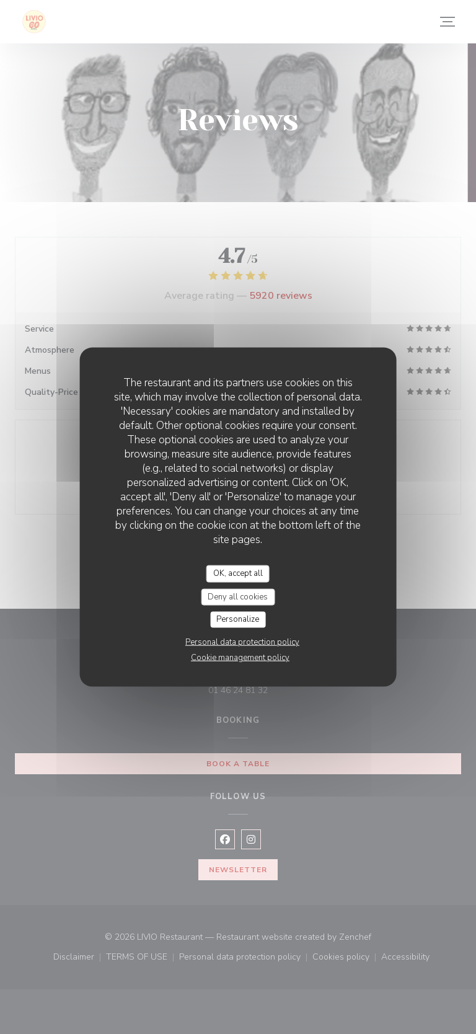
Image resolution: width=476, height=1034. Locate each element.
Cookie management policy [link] (240, 657)
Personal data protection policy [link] (242, 641)
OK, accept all (238, 573)
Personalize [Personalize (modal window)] (237, 619)
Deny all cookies (238, 596)
